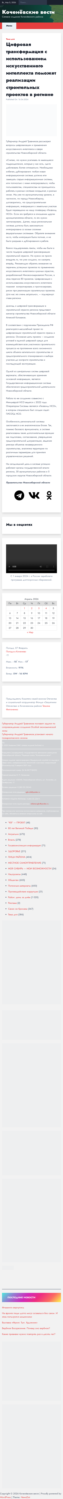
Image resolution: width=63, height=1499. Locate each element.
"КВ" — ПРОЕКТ (16, 822)
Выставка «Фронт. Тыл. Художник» (19, 1322)
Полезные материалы (19, 885)
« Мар (30, 632)
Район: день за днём (19, 897)
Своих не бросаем (17, 909)
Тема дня (10, 39)
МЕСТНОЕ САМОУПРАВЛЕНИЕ (24, 863)
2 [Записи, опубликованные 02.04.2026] (31, 608)
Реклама (12, 903)
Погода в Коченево (16, 651)
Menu (9, 25)
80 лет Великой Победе (20, 828)
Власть (11, 840)
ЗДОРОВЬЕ (14, 851)
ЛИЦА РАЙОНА (16, 857)
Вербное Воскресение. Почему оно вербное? (26, 1328)
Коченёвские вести (28, 12)
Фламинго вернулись (13, 1307)
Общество (13, 880)
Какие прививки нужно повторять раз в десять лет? (28, 1334)
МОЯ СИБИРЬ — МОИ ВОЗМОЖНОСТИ (29, 868)
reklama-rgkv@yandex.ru (40, 803)
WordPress (5, 1497)
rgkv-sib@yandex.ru (33, 792)
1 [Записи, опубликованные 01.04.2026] (24, 608)
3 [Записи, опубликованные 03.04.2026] (39, 608)
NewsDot (25, 1497)
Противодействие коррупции (23, 891)
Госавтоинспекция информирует (24, 845)
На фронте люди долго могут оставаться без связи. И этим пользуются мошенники (30, 1314)
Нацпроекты (14, 874)
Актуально (13, 834)
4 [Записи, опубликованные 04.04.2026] (46, 608)
